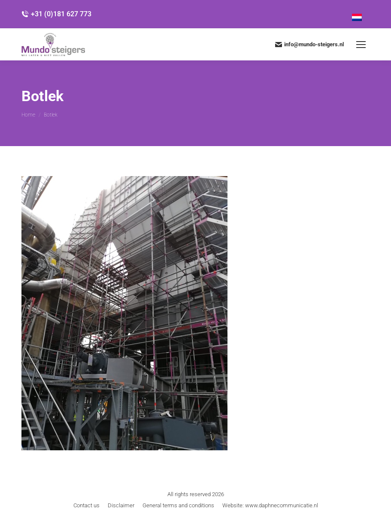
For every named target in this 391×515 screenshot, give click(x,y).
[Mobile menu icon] (361, 44)
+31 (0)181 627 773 (56, 14)
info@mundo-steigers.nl (309, 44)
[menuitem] (357, 14)
